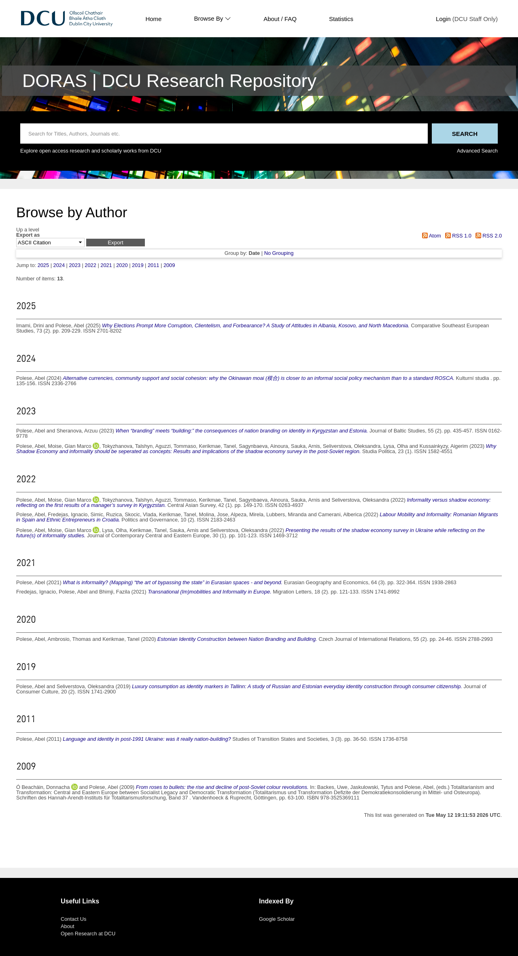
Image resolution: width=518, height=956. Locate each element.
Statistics (341, 18)
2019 (137, 265)
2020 (121, 265)
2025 (43, 265)
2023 (74, 265)
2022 (90, 265)
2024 (59, 265)
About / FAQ (280, 18)
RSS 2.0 (487, 236)
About (67, 926)
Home (153, 18)
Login (443, 18)
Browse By (212, 18)
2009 (169, 265)
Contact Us (73, 919)
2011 (153, 265)
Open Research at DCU (88, 934)
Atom (430, 236)
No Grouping (279, 253)
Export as (28, 235)
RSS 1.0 (456, 236)
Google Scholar (277, 919)
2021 (106, 265)
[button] (115, 242)
